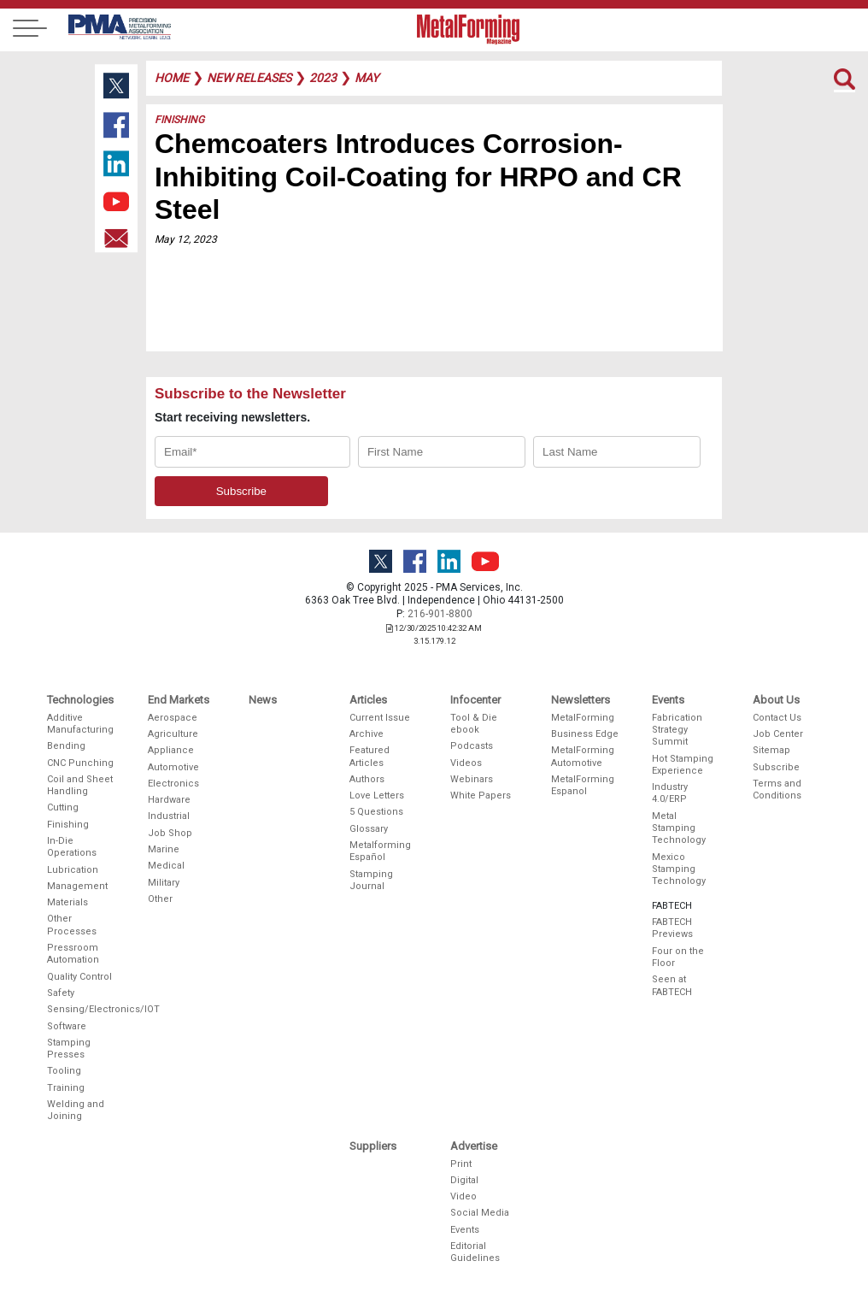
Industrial (169, 816)
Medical (166, 865)
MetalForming (582, 717)
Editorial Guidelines (475, 1252)
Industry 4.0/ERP (670, 792)
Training (66, 1087)
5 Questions (376, 811)
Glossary (368, 828)
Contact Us (777, 717)
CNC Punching (80, 763)
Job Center (778, 733)
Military (163, 882)
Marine (163, 849)
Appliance (171, 750)
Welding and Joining (75, 1110)
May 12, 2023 (186, 239)
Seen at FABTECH (672, 985)
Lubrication (72, 869)
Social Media (479, 1212)
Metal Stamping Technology (679, 828)
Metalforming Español (380, 851)
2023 (323, 78)
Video (463, 1196)
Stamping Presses (69, 1048)
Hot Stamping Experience (682, 764)
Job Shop (170, 833)
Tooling (64, 1070)
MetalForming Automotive (582, 756)
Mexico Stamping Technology (679, 869)
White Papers (480, 795)
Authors (366, 779)
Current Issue (379, 717)
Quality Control (79, 976)
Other (160, 898)
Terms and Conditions (777, 789)
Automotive (173, 767)
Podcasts (471, 745)
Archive (366, 733)
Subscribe (776, 767)
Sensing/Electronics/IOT (81, 1009)
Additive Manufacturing (80, 723)
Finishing (179, 120)
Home (172, 78)
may (366, 78)
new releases (249, 78)
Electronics (173, 783)
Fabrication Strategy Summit (677, 730)
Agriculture (173, 733)
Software (66, 1026)
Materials (67, 902)
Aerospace (172, 717)
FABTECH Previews (672, 928)
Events (464, 1229)
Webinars (471, 779)
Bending (66, 745)
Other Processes (72, 924)
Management (77, 886)
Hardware (169, 799)
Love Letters (376, 795)
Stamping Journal (371, 880)
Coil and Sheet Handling (80, 785)
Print (461, 1164)
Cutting (63, 807)
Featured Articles (369, 756)
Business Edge (585, 733)
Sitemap (771, 750)
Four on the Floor (678, 957)
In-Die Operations (72, 846)
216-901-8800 (440, 614)
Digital (464, 1180)
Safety (60, 993)
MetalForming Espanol (582, 785)
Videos (466, 763)
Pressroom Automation (73, 953)
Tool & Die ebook (473, 723)
